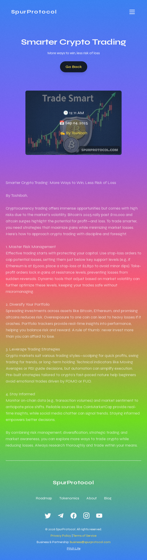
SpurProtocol (34, 11)
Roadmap (44, 498)
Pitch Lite (73, 548)
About (92, 498)
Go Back (73, 67)
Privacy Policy (61, 536)
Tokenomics (69, 498)
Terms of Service (84, 536)
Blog (108, 498)
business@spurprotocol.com (90, 542)
